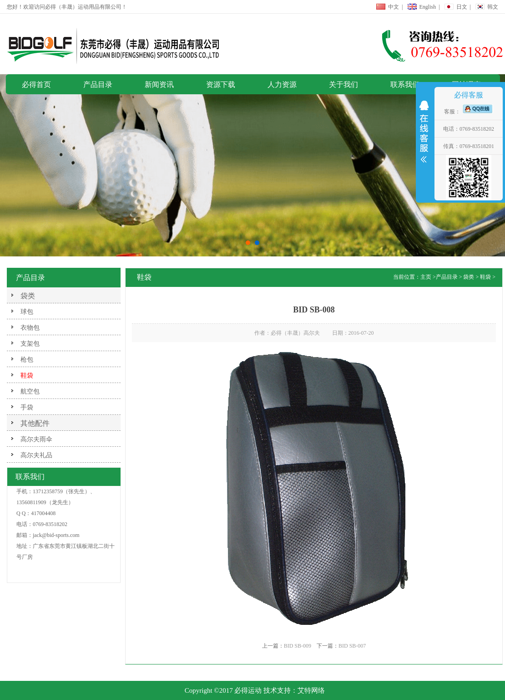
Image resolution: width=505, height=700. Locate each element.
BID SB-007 (352, 646)
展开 (424, 134)
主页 (425, 277)
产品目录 (97, 84)
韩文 (492, 7)
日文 (461, 7)
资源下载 (220, 84)
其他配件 (35, 423)
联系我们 (404, 84)
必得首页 (36, 84)
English (427, 7)
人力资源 (282, 84)
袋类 (27, 296)
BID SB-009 (297, 646)
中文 (393, 7)
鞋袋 (485, 277)
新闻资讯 (159, 84)
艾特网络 (311, 690)
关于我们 (343, 84)
